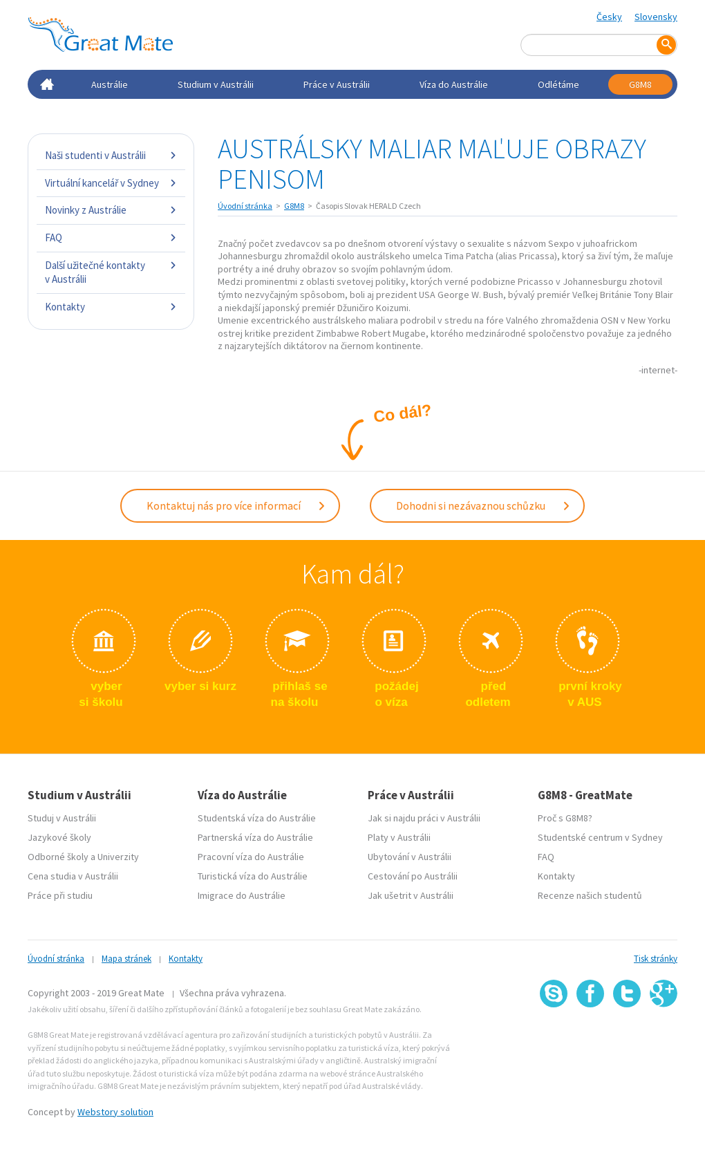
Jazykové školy (59, 837)
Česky (609, 16)
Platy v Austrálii (399, 837)
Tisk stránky (655, 958)
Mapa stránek (126, 958)
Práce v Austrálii (336, 84)
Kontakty (111, 306)
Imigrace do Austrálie (241, 895)
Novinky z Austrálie (111, 209)
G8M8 (640, 84)
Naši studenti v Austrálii (111, 155)
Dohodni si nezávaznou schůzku (483, 505)
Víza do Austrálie (454, 84)
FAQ (111, 237)
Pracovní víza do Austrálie (251, 856)
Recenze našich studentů (590, 895)
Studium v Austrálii (216, 84)
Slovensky (655, 16)
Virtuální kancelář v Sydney (111, 182)
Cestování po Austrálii (413, 876)
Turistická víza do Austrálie (253, 876)
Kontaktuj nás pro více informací (236, 505)
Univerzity (118, 856)
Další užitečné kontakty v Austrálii (111, 272)
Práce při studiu (60, 895)
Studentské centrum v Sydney (600, 837)
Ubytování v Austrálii (409, 856)
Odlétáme (558, 84)
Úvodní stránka (245, 206)
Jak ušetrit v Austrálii (410, 895)
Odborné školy (58, 856)
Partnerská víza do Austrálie (255, 837)
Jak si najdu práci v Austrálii (424, 818)
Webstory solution (115, 1112)
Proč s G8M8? (565, 818)
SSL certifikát (627, 1038)
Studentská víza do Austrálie (257, 818)
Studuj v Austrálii (62, 818)
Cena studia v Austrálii (73, 876)
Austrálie (109, 84)
